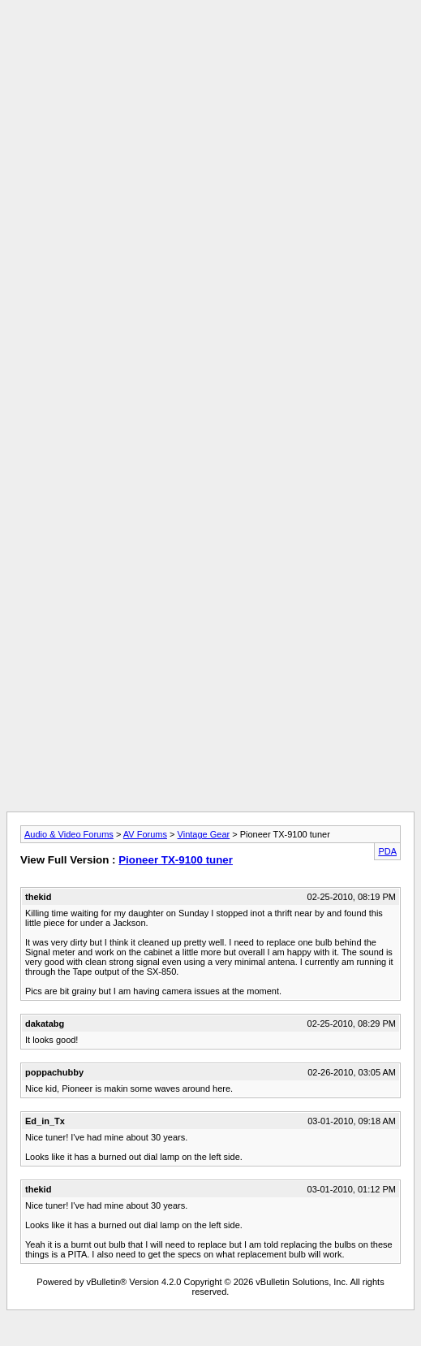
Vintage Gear (204, 834)
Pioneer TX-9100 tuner (175, 860)
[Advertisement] (207, 162)
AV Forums (145, 834)
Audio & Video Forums (69, 834)
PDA (387, 851)
